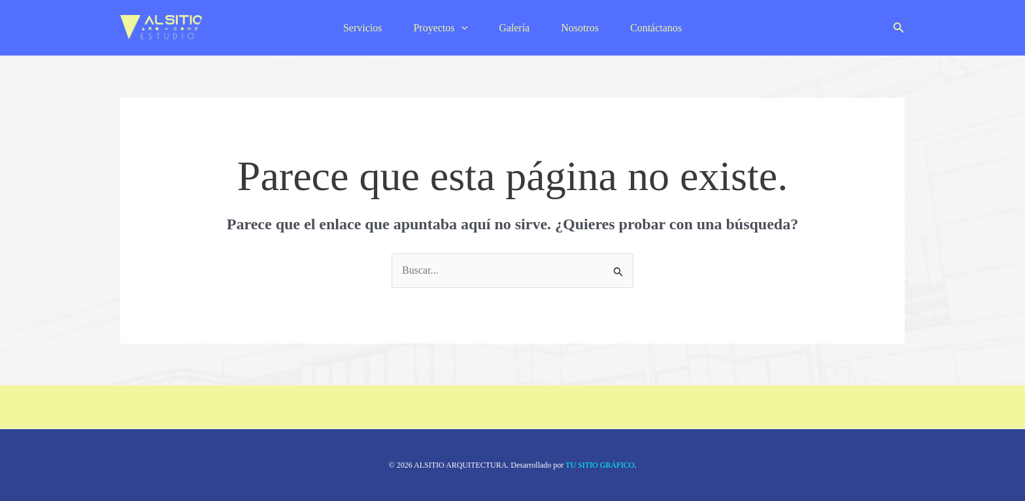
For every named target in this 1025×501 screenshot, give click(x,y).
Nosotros (580, 27)
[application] (461, 28)
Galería (514, 27)
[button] (899, 28)
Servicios (362, 27)
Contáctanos (656, 27)
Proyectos (440, 28)
